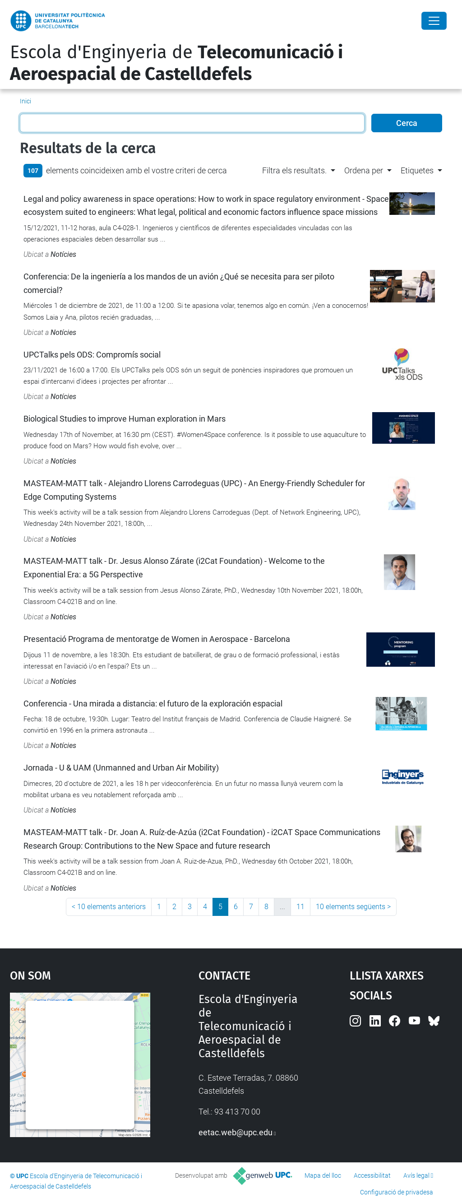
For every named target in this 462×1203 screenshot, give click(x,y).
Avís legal (416, 1175)
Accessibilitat (372, 1175)
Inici (25, 101)
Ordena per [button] (363, 170)
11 (300, 906)
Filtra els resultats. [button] (294, 170)
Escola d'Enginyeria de (176, 63)
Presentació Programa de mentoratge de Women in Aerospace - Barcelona (156, 639)
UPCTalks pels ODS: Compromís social (92, 354)
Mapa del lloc (323, 1175)
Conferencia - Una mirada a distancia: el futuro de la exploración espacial (152, 703)
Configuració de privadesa (396, 1192)
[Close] (434, 21)
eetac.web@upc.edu (236, 1132)
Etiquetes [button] (417, 170)
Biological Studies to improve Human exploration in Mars (124, 418)
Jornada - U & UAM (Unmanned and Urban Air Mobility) (121, 767)
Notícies (63, 254)
